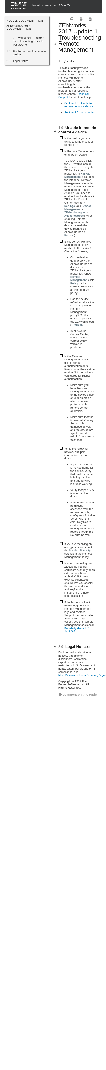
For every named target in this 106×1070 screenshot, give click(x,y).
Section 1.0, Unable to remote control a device (78, 105)
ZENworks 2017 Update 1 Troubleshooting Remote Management (29, 41)
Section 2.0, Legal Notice (79, 112)
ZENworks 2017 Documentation (18, 27)
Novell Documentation (24, 20)
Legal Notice (21, 61)
